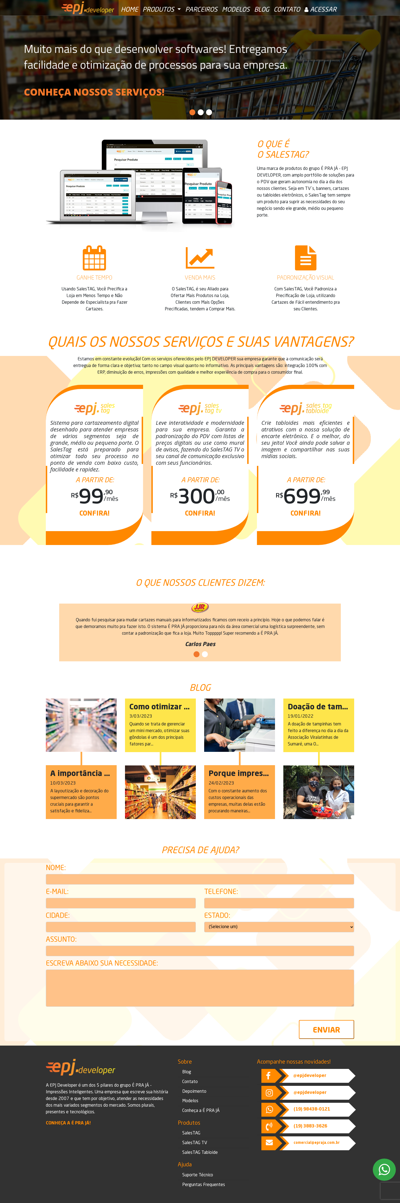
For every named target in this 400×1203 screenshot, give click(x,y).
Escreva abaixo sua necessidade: (102, 964)
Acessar (320, 10)
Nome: (56, 868)
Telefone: (221, 892)
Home (129, 10)
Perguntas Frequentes (203, 1185)
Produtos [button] (159, 10)
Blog (261, 10)
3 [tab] (208, 112)
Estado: (217, 916)
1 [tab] (191, 112)
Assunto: (61, 940)
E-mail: (57, 892)
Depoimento (194, 1091)
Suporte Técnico (197, 1175)
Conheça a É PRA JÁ (200, 1111)
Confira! (94, 514)
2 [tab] (200, 112)
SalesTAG (191, 1133)
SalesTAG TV (194, 1143)
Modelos (236, 10)
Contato (287, 10)
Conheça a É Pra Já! (68, 1123)
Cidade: (58, 916)
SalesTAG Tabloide (200, 1153)
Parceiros (201, 10)
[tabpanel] (200, 68)
